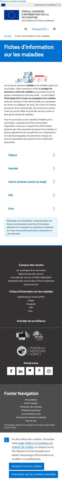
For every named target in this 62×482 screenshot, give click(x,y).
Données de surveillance (31, 321)
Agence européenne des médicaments (31, 351)
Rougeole (31, 304)
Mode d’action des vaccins (31, 274)
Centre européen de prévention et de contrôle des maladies (38, 336)
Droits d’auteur (31, 403)
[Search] (26, 29)
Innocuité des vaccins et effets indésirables (31, 277)
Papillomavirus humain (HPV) (31, 297)
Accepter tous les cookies (26, 466)
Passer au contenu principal (13, 1)
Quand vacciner (31, 284)
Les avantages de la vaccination (31, 270)
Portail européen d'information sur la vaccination (35, 14)
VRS (31, 307)
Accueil (7, 36)
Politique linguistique (31, 410)
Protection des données (31, 407)
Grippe (31, 300)
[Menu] (54, 29)
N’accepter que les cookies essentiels (34, 474)
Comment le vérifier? (47, 4)
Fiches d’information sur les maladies (31, 291)
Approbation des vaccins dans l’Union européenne (31, 281)
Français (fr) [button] (40, 29)
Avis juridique (31, 399)
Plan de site (31, 421)
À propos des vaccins (31, 265)
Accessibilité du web (31, 414)
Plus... (31, 311)
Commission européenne (23, 336)
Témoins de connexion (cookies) (31, 417)
